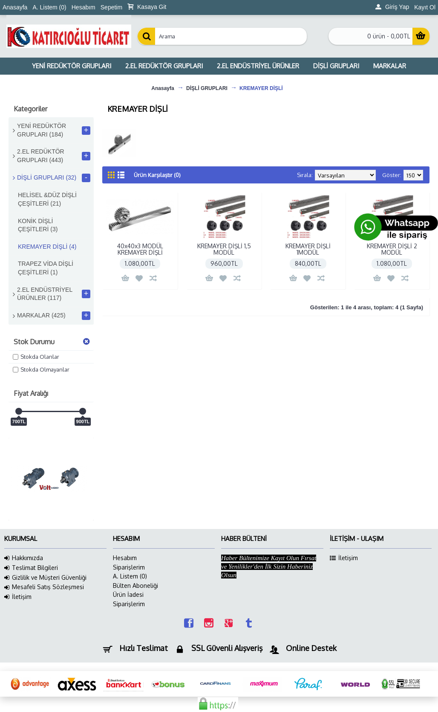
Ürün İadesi (128, 594)
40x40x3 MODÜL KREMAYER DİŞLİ (140, 249)
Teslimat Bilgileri (31, 568)
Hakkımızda (23, 558)
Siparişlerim (129, 567)
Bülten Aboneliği (135, 585)
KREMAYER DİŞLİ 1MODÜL (308, 249)
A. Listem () (130, 576)
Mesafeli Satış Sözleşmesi (44, 587)
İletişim (18, 597)
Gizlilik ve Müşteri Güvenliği (45, 577)
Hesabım (125, 557)
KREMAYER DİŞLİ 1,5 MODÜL (224, 249)
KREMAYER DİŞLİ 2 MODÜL (392, 249)
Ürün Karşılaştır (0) (157, 174)
